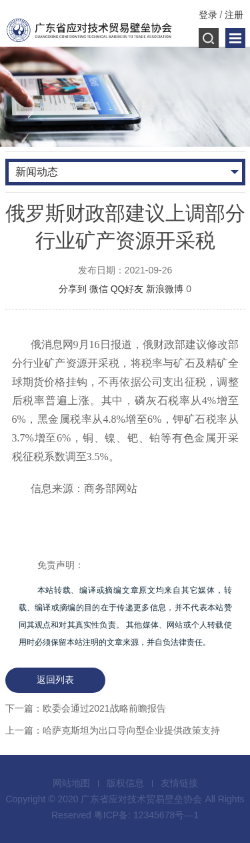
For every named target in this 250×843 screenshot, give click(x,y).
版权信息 (125, 783)
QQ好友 (127, 288)
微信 (98, 288)
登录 (208, 14)
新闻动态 (36, 171)
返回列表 (55, 679)
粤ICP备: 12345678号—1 (146, 815)
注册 (234, 14)
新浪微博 (164, 288)
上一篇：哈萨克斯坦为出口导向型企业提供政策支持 (112, 730)
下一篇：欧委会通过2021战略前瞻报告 (85, 708)
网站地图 (71, 783)
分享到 (73, 288)
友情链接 (179, 783)
